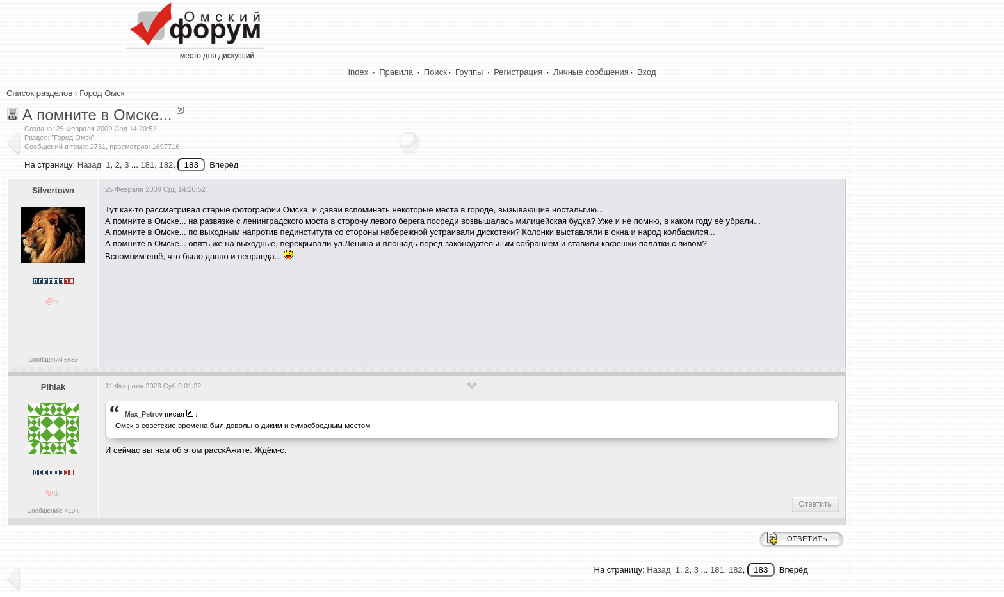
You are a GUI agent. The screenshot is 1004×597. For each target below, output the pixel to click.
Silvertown (53, 190)
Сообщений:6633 (52, 359)
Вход (646, 72)
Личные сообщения (591, 72)
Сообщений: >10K (53, 510)
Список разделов (39, 93)
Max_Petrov (144, 414)
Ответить (815, 504)
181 (147, 165)
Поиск (435, 72)
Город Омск (101, 93)
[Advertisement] (338, 309)
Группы (469, 72)
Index (358, 72)
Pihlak (53, 387)
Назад (89, 165)
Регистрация (518, 72)
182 (166, 165)
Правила (396, 72)
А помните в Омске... (97, 114)
